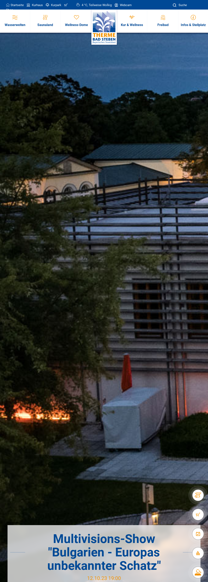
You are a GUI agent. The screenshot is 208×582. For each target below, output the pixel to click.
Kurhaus (34, 5)
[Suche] (175, 5)
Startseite (15, 5)
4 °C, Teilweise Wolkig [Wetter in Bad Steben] (94, 5)
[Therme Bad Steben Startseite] (104, 27)
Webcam (123, 5)
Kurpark (53, 5)
